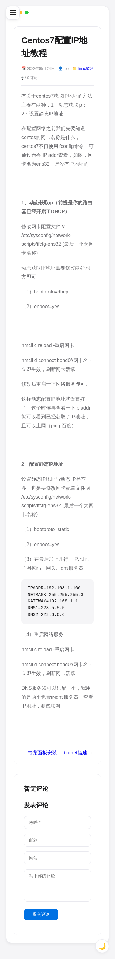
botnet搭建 (75, 752)
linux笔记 (85, 68)
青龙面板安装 (42, 752)
